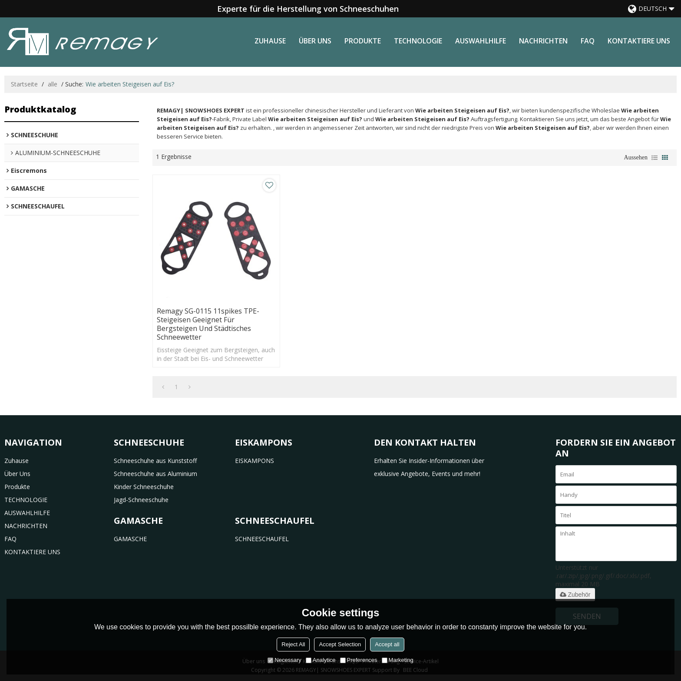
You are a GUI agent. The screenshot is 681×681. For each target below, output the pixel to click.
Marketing (397, 660)
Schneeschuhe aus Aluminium (155, 473)
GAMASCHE (130, 539)
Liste (654, 157)
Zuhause (270, 41)
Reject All (293, 644)
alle (52, 84)
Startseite (24, 84)
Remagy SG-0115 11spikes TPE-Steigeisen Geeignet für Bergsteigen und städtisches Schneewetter (208, 324)
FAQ (588, 41)
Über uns (315, 41)
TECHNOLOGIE (418, 41)
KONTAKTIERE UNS (639, 41)
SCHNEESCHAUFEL (262, 539)
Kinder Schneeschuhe (144, 487)
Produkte (362, 41)
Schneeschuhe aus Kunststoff (155, 460)
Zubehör (575, 594)
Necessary (284, 660)
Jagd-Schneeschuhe (141, 500)
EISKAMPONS (254, 460)
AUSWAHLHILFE (480, 41)
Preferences (358, 660)
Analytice (321, 660)
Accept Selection (340, 644)
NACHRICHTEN (543, 41)
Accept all (387, 644)
